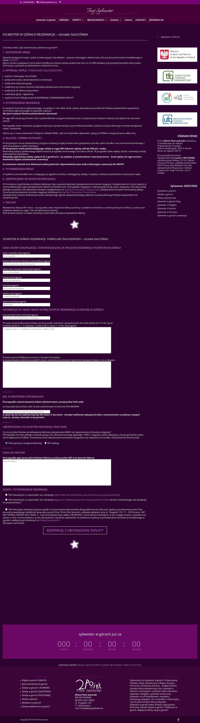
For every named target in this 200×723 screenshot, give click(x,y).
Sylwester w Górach (170, 36)
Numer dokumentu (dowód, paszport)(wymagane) (26, 261)
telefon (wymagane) (12, 293)
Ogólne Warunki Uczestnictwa (68, 494)
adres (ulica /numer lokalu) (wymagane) (21, 269)
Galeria (128, 20)
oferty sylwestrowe (148, 683)
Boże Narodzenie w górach (35, 684)
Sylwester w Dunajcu (167, 212)
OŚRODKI (64, 20)
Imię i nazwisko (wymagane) (16, 252)
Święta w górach (165, 194)
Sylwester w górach (46, 20)
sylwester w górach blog (168, 201)
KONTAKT (141, 20)
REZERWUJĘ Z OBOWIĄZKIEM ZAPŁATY (75, 530)
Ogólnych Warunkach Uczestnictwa (79, 192)
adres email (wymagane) (14, 301)
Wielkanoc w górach (31, 702)
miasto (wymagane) (12, 277)
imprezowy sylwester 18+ (142, 699)
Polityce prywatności (49, 520)
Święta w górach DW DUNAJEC (36, 695)
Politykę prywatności (75, 499)
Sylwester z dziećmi (166, 208)
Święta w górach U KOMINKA (35, 687)
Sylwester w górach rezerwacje (172, 215)
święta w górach (155, 707)
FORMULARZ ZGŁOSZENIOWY (45, 70)
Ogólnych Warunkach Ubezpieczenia (82, 189)
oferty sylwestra (103, 664)
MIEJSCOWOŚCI (95, 20)
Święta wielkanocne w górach (36, 706)
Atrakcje (114, 20)
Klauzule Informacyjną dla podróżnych (102, 494)
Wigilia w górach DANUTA (34, 680)
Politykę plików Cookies (98, 499)
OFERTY (76, 20)
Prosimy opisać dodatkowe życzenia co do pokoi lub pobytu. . (59, 358)
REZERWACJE (156, 20)
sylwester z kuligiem (167, 205)
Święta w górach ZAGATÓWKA (36, 691)
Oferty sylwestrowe (166, 197)
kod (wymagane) (10, 285)
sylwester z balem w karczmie (127, 664)
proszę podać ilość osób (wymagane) (20, 314)
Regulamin (59, 499)
